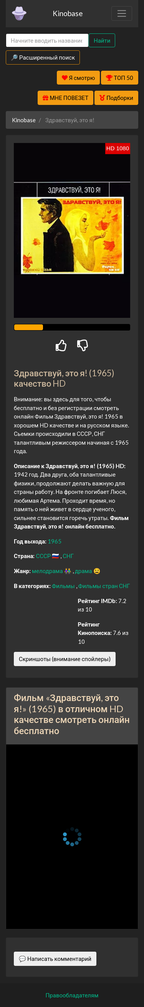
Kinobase (68, 13)
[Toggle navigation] (121, 13)
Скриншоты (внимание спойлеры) (65, 658)
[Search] (47, 40)
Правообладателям (72, 995)
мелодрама (48, 570)
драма (84, 570)
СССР (44, 555)
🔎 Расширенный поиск (43, 57)
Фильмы (64, 585)
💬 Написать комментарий (55, 958)
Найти (102, 40)
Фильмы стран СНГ (104, 585)
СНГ (68, 555)
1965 (54, 541)
